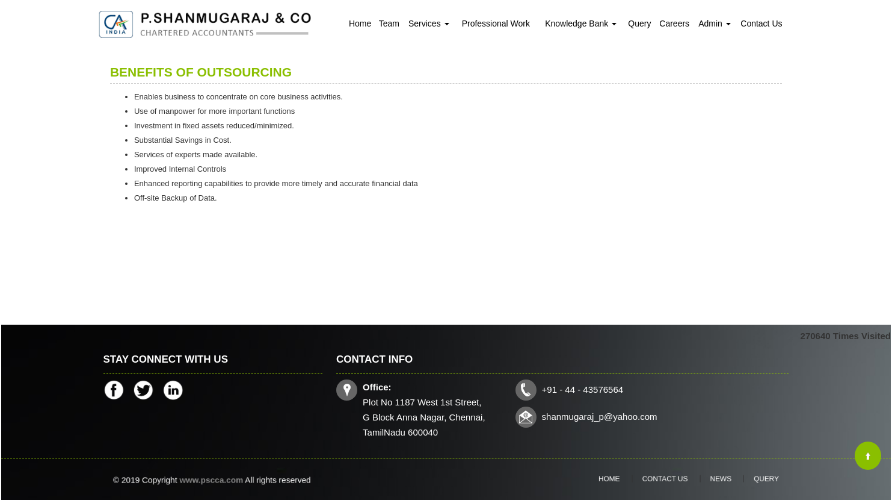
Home (360, 23)
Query (639, 23)
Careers (674, 23)
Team (389, 23)
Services (428, 23)
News (711, 479)
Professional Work (496, 23)
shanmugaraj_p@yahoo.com (599, 416)
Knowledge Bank (581, 23)
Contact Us (761, 23)
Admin (714, 23)
